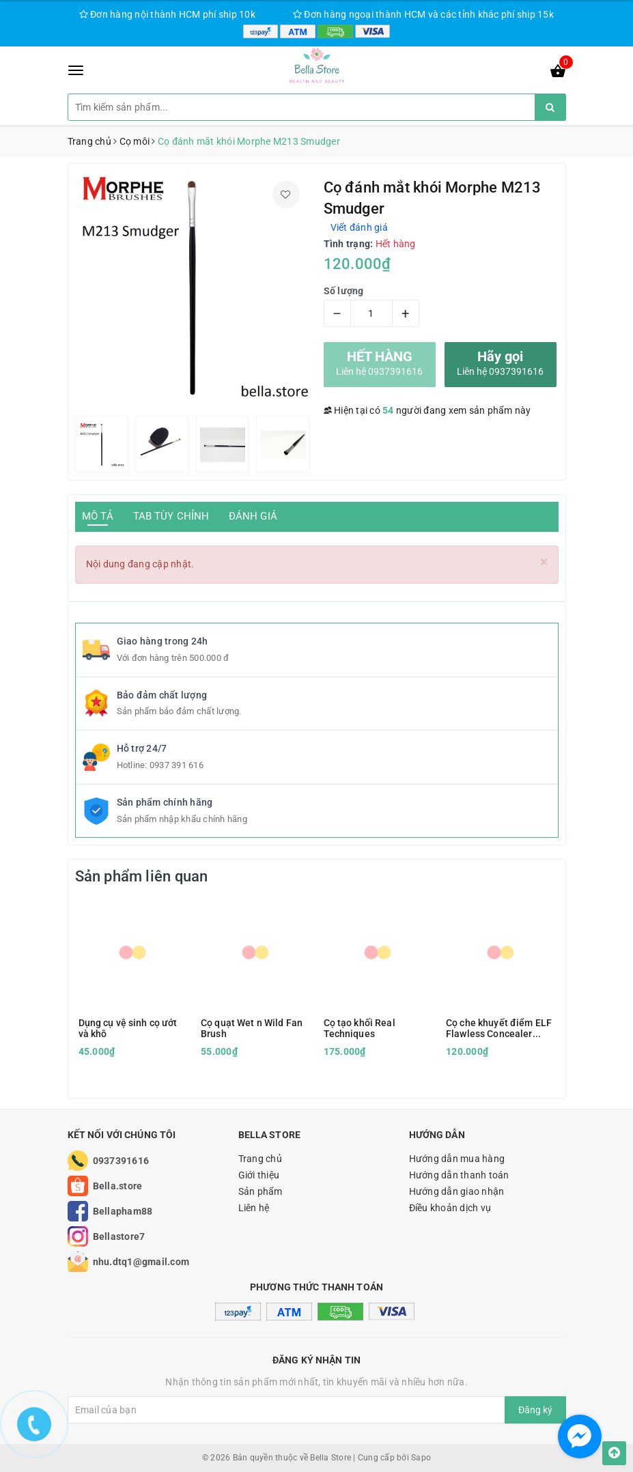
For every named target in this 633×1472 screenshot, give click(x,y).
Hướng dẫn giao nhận (457, 1191)
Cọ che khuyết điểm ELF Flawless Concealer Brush (499, 1028)
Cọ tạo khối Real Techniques (359, 1028)
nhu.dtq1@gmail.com (141, 1261)
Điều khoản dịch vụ (450, 1207)
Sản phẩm (260, 1191)
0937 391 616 (176, 765)
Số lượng (344, 290)
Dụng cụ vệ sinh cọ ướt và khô (128, 1028)
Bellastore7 (119, 1236)
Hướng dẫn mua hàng (457, 1158)
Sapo (421, 1457)
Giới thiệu (259, 1175)
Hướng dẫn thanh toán (459, 1175)
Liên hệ (254, 1207)
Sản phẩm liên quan (141, 876)
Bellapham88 (123, 1211)
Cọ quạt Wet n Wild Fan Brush (252, 1028)
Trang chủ (260, 1158)
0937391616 (121, 1160)
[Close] (544, 562)
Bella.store (118, 1185)
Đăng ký (535, 1409)
